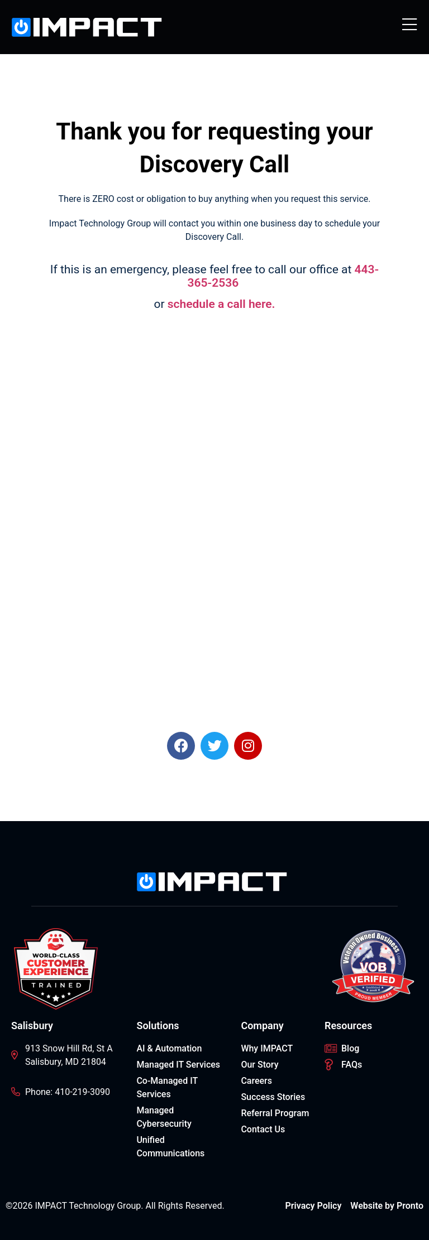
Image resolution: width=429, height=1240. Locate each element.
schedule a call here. (221, 304)
